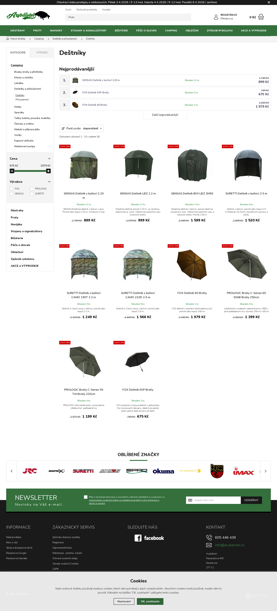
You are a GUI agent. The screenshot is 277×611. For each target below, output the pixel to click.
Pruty (37, 30)
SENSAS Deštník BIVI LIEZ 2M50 (192, 193)
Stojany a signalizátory (89, 30)
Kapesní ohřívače (24, 140)
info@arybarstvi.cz (229, 545)
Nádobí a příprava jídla (27, 129)
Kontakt (106, 9)
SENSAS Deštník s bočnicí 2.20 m (101, 80)
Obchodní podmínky (86, 9)
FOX (17, 188)
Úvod (68, 9)
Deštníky (20, 95)
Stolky (17, 107)
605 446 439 (225, 537)
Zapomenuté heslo (62, 547)
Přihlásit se (227, 18)
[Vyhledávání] (128, 17)
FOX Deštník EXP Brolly (95, 92)
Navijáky (56, 30)
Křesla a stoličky (23, 77)
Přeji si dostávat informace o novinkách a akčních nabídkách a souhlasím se (126, 500)
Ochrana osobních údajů (64, 558)
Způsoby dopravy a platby (66, 537)
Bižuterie (121, 30)
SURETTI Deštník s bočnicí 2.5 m (246, 193)
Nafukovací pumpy (24, 146)
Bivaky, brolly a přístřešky (28, 72)
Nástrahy (17, 30)
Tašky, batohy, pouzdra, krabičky (32, 118)
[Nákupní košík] (261, 17)
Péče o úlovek (146, 30)
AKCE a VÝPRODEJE (254, 30)
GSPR (55, 569)
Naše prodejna (13, 537)
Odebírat (251, 500)
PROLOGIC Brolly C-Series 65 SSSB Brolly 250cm (246, 295)
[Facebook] (149, 537)
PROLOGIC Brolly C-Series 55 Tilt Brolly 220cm (83, 392)
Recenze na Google (16, 553)
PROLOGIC (41, 188)
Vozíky (18, 135)
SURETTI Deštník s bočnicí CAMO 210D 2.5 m (138, 295)
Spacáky (19, 112)
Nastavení (124, 601)
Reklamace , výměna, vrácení (67, 553)
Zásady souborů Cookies (65, 563)
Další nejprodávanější (165, 115)
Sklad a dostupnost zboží (19, 547)
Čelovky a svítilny (24, 123)
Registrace (58, 542)
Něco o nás (12, 542)
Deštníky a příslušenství (27, 89)
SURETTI (39, 193)
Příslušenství (22, 99)
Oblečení (191, 30)
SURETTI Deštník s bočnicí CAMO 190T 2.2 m (84, 295)
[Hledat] (187, 17)
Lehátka (18, 83)
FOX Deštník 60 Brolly (94, 105)
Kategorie (18, 53)
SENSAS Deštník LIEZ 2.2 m (138, 193)
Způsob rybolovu (220, 30)
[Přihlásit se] (216, 17)
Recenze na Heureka (16, 558)
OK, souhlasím (150, 601)
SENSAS (19, 193)
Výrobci (42, 53)
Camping (171, 30)
